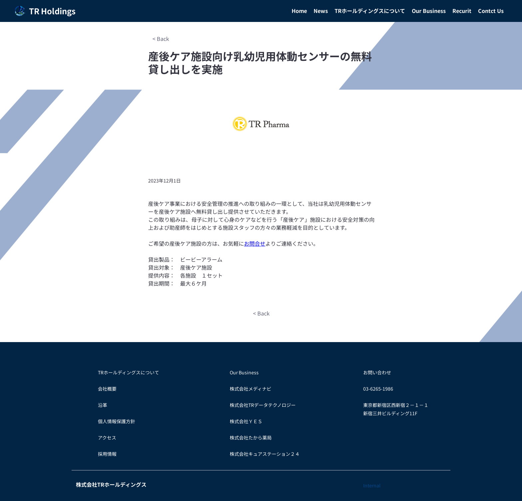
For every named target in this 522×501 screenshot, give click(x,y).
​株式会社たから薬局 (251, 437)
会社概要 (107, 388)
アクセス (107, 437)
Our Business (244, 372)
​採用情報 (107, 453)
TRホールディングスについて (128, 372)
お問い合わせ (377, 372)
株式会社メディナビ (250, 388)
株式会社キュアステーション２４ (265, 453)
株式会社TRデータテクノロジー (263, 405)
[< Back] (160, 38)
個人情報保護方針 (116, 421)
